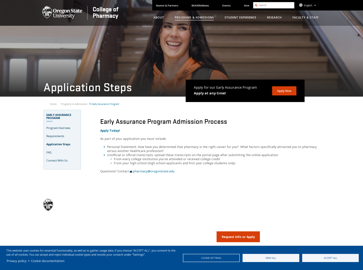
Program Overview (58, 128)
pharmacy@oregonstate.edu (154, 171)
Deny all (271, 257)
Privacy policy (16, 261)
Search (256, 5)
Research (274, 17)
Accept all (330, 257)
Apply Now (284, 91)
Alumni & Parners (184, 224)
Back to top (299, 225)
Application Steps (58, 144)
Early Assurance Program (105, 104)
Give (246, 5)
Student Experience (240, 17)
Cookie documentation (47, 261)
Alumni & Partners (167, 5)
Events (226, 5)
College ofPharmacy (105, 12)
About (159, 17)
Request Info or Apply (238, 237)
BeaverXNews (182, 230)
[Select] (309, 5)
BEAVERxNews (200, 5)
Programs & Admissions (194, 17)
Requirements (55, 136)
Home (53, 104)
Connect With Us (57, 160)
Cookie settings (211, 257)
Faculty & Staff (306, 17)
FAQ (48, 152)
